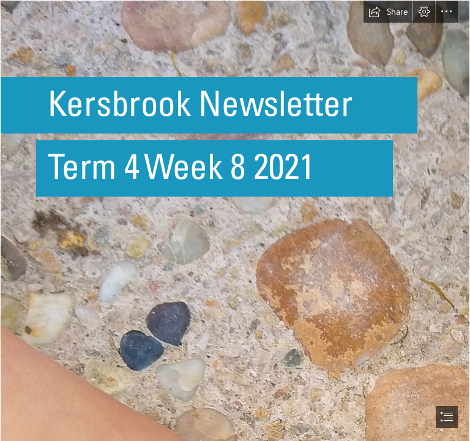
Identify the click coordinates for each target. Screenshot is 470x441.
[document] (235, 220)
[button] (388, 12)
